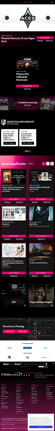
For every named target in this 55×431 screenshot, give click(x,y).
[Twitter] (29, 375)
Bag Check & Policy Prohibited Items (19, 398)
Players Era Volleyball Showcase (22, 76)
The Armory (18, 409)
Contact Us (33, 402)
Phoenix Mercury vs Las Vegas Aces (18, 40)
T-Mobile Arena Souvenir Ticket (4, 407)
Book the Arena (49, 386)
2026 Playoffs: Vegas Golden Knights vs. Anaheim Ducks (8, 137)
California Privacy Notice (27, 418)
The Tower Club (34, 400)
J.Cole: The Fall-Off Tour (38, 263)
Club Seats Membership (34, 397)
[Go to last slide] (7, 18)
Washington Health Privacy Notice (7, 424)
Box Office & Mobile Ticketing (4, 392)
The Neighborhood (19, 406)
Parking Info (22, 331)
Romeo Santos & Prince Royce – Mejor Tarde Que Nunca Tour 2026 (13, 189)
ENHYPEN (33, 224)
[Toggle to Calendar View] (52, 163)
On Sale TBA (27, 86)
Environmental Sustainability (49, 393)
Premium (40, 40)
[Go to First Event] (26, 151)
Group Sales (3, 398)
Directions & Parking (18, 390)
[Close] (52, 418)
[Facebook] (26, 375)
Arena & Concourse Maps (4, 395)
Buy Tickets (45, 37)
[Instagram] (24, 375)
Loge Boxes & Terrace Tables (34, 394)
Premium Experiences (35, 385)
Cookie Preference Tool (22, 420)
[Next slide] (48, 18)
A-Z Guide (18, 387)
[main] (27, 161)
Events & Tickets (3, 385)
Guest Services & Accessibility (20, 403)
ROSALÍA (5, 224)
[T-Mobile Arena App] (27, 103)
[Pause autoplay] (53, 363)
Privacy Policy (10, 418)
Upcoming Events (3, 388)
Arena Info (49, 384)
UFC (2, 400)
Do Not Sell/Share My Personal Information (9, 422)
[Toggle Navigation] (52, 2)
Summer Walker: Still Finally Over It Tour (39, 188)
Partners (48, 388)
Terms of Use (19, 428)
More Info (49, 40)
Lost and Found (49, 398)
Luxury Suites (34, 391)
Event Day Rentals (33, 388)
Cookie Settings (49, 396)
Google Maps (9, 331)
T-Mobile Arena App (19, 412)
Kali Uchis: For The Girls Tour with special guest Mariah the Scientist (13, 263)
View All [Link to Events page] (30, 163)
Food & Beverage (18, 394)
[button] (43, 163)
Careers (48, 390)
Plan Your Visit (19, 385)
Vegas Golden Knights (4, 403)
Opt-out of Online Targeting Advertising (27, 422)
